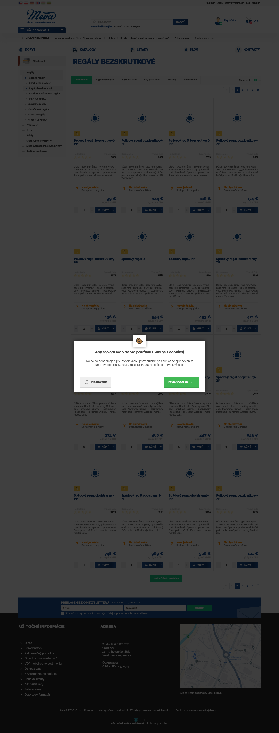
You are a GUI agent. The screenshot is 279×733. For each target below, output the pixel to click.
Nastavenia (95, 382)
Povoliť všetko (181, 382)
